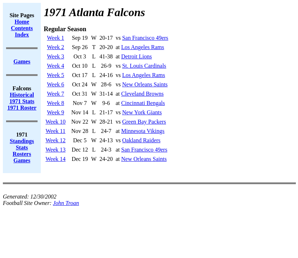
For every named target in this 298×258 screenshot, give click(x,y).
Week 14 (55, 159)
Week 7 (55, 94)
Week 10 (55, 122)
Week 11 (55, 131)
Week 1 (55, 38)
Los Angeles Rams (142, 47)
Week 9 (55, 112)
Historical (22, 95)
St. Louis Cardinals (144, 66)
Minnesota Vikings (143, 131)
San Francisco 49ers (145, 38)
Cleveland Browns (142, 94)
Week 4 (55, 66)
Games (22, 160)
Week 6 (55, 84)
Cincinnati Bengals (143, 103)
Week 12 (55, 140)
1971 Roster (21, 108)
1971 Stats (21, 101)
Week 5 (55, 75)
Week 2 (55, 47)
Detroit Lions (136, 56)
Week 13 (55, 150)
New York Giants (142, 112)
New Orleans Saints (144, 84)
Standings (22, 141)
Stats (22, 147)
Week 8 (55, 103)
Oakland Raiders (141, 140)
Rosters (22, 154)
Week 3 (55, 56)
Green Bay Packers (144, 122)
